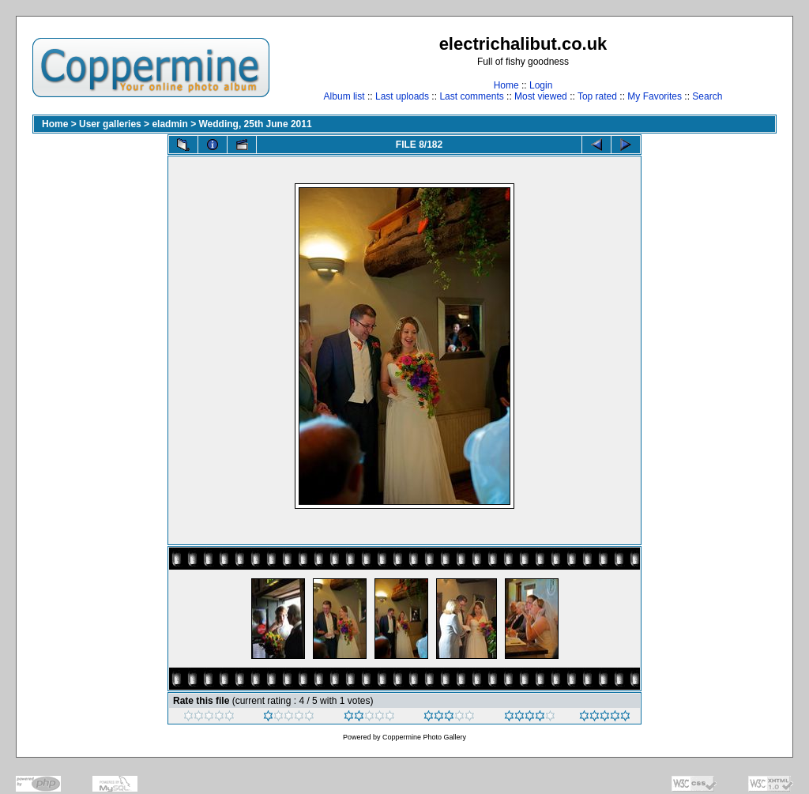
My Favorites (654, 96)
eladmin (169, 124)
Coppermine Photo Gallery (424, 737)
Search (707, 96)
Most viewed (540, 96)
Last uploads (402, 96)
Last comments (471, 96)
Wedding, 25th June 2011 (254, 124)
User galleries (110, 124)
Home (506, 85)
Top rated (597, 96)
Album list (344, 96)
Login (540, 85)
